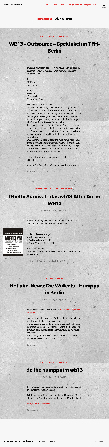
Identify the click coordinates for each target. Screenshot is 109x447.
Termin (51, 36)
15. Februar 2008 (62, 58)
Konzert (42, 36)
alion (48, 58)
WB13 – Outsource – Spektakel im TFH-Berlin (55, 47)
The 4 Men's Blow (45, 172)
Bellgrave (33, 261)
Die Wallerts (34, 172)
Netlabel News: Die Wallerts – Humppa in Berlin (54, 289)
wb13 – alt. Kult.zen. (18, 442)
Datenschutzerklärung (36, 442)
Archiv (95, 5)
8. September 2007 (61, 211)
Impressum (51, 442)
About (63, 5)
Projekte (59, 278)
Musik (46, 5)
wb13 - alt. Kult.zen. (14, 5)
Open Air (47, 189)
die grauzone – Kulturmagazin (80, 5)
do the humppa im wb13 (54, 370)
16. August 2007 (61, 300)
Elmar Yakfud (63, 261)
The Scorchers (57, 172)
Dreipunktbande (52, 261)
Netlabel (50, 278)
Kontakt (54, 5)
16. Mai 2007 (61, 377)
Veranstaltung (63, 36)
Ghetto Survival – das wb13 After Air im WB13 (55, 200)
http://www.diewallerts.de (39, 404)
